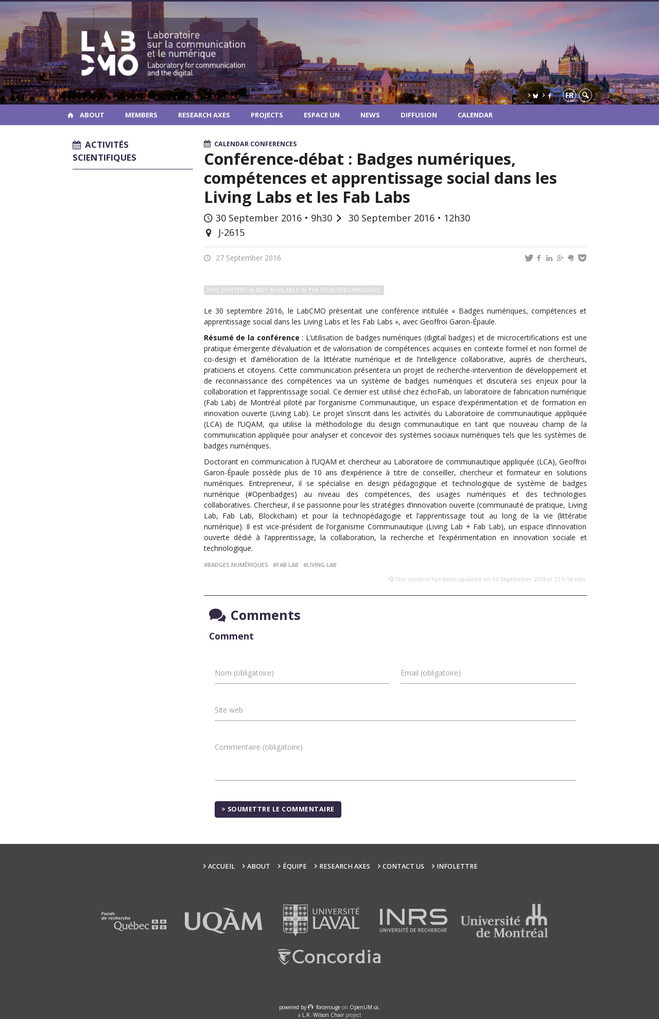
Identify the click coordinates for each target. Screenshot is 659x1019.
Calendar (475, 114)
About (92, 114)
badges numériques (237, 564)
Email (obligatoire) (431, 673)
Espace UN (322, 114)
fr (569, 95)
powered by (293, 1007)
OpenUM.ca (364, 1007)
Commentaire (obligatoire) (259, 747)
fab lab (287, 564)
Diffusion (419, 114)
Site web (229, 710)
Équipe (295, 866)
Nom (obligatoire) (244, 673)
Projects (267, 114)
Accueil (221, 866)
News (370, 114)
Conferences (273, 144)
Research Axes (204, 114)
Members (141, 114)
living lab (322, 564)
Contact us (403, 866)
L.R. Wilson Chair (323, 1014)
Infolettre (457, 866)
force (328, 1007)
